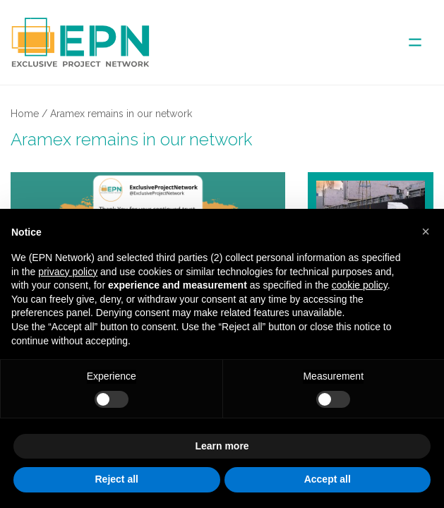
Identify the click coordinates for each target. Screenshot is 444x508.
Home (25, 113)
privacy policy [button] (67, 271)
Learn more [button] (221, 446)
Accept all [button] (327, 479)
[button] (425, 231)
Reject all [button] (116, 479)
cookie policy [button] (360, 285)
